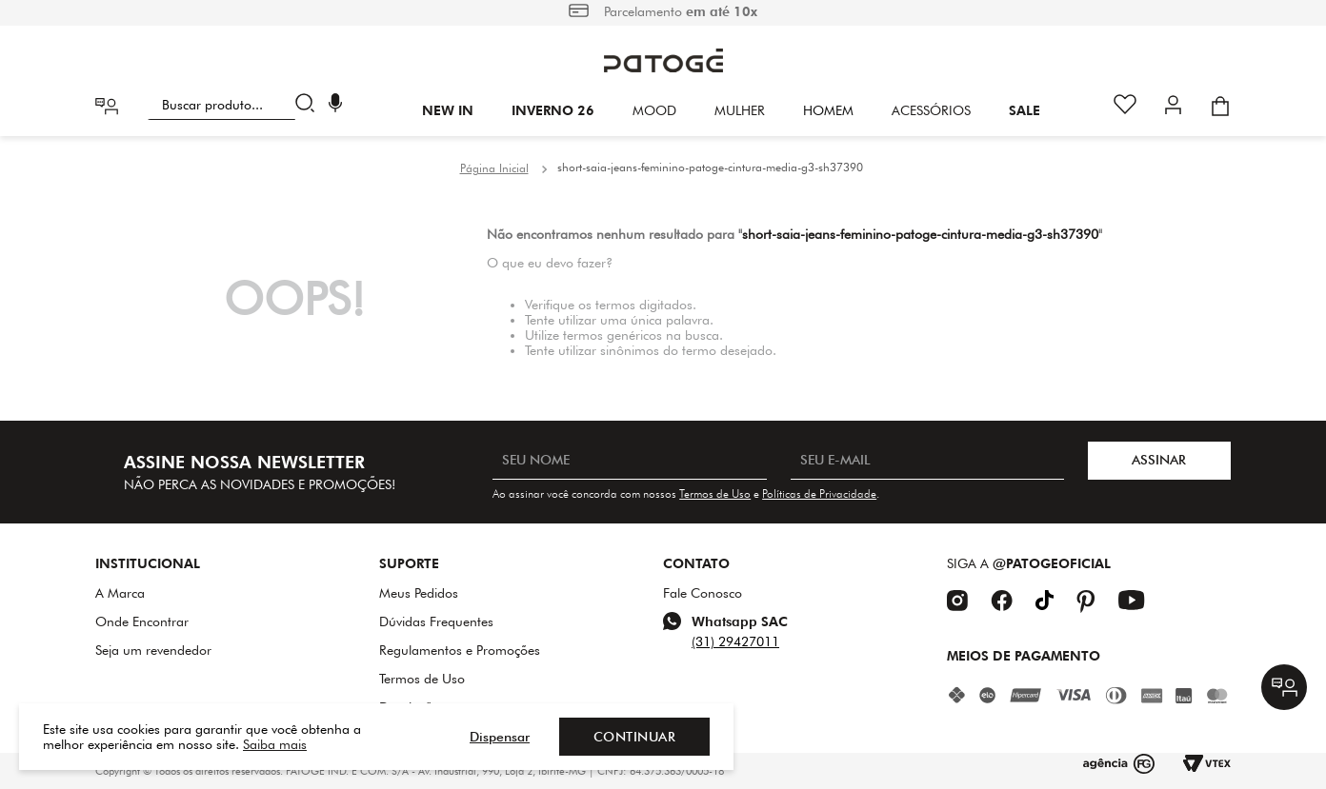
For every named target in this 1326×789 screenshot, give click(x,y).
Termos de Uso (715, 493)
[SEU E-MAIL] (927, 461)
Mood (654, 110)
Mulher (739, 110)
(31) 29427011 (735, 641)
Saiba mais (275, 744)
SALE (1024, 110)
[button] (335, 105)
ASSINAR (1159, 459)
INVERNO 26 (553, 110)
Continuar (634, 736)
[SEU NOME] (629, 461)
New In (447, 110)
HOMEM (828, 110)
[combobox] (235, 104)
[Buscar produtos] (309, 104)
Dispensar (500, 736)
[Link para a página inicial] (494, 168)
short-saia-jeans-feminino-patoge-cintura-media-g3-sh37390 (710, 167)
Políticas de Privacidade (819, 493)
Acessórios (931, 110)
